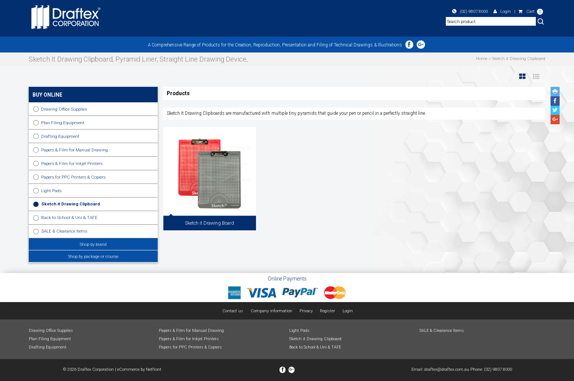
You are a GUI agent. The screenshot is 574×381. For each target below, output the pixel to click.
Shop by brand (93, 244)
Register (327, 311)
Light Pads (51, 190)
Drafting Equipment (60, 136)
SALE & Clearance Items (64, 231)
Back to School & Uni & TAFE (69, 217)
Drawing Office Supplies (64, 109)
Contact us (232, 311)
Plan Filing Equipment (62, 122)
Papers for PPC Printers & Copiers (73, 177)
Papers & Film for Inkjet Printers (71, 163)
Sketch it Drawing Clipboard (70, 204)
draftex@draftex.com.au (446, 369)
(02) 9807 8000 (470, 11)
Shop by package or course (93, 256)
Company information (271, 311)
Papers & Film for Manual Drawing (74, 150)
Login (502, 11)
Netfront (153, 369)
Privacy (306, 311)
